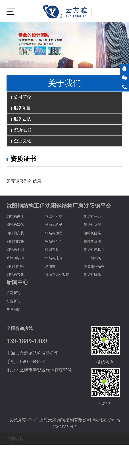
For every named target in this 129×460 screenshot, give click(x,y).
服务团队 (24, 126)
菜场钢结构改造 (60, 289)
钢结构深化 (17, 239)
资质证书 (24, 140)
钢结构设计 (17, 231)
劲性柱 (51, 281)
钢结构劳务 (17, 289)
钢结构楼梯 (17, 256)
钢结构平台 (95, 231)
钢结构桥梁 (56, 239)
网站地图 (97, 435)
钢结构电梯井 (97, 264)
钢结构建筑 (56, 272)
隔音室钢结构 (97, 281)
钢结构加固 (56, 247)
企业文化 (24, 154)
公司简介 (24, 98)
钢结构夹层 (95, 239)
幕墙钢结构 (17, 272)
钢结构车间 (56, 256)
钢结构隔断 (95, 289)
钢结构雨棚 (17, 264)
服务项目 (24, 112)
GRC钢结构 (95, 272)
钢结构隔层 (95, 247)
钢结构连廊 (95, 256)
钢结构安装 (17, 247)
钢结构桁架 (56, 231)
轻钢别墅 (54, 264)
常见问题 (15, 324)
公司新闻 (15, 307)
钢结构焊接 (17, 281)
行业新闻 (15, 316)
